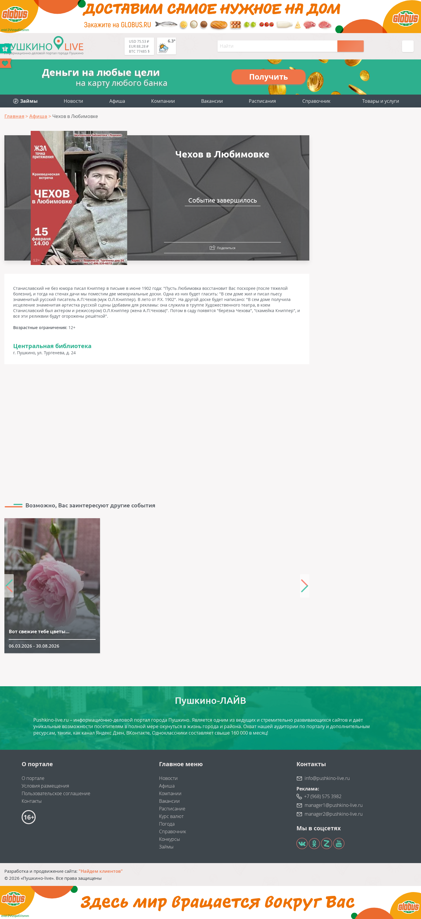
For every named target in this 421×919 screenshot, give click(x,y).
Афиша (117, 101)
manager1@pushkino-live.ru (334, 805)
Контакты (32, 801)
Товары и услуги (380, 101)
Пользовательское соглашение (56, 793)
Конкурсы (169, 839)
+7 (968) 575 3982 (322, 796)
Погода (167, 824)
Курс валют (171, 816)
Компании (163, 101)
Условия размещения (45, 786)
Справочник (316, 101)
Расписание (172, 808)
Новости (73, 101)
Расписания (262, 101)
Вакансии (212, 101)
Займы (166, 846)
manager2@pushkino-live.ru (334, 814)
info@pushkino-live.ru (327, 778)
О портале (33, 778)
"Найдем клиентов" (101, 871)
